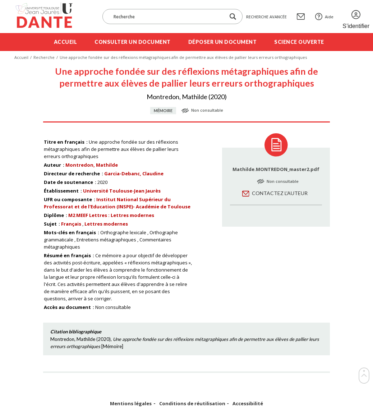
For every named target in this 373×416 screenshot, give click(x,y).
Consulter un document (133, 42)
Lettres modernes (106, 224)
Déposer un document (222, 42)
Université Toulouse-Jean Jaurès (122, 191)
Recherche (44, 57)
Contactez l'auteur (280, 193)
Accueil (65, 42)
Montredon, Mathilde (91, 165)
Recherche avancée (266, 16)
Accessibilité (247, 403)
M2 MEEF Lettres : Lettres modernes (111, 215)
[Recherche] (167, 16)
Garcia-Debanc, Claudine (134, 173)
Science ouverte (299, 42)
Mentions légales (131, 403)
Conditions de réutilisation (192, 403)
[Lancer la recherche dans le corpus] (233, 16)
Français (71, 224)
